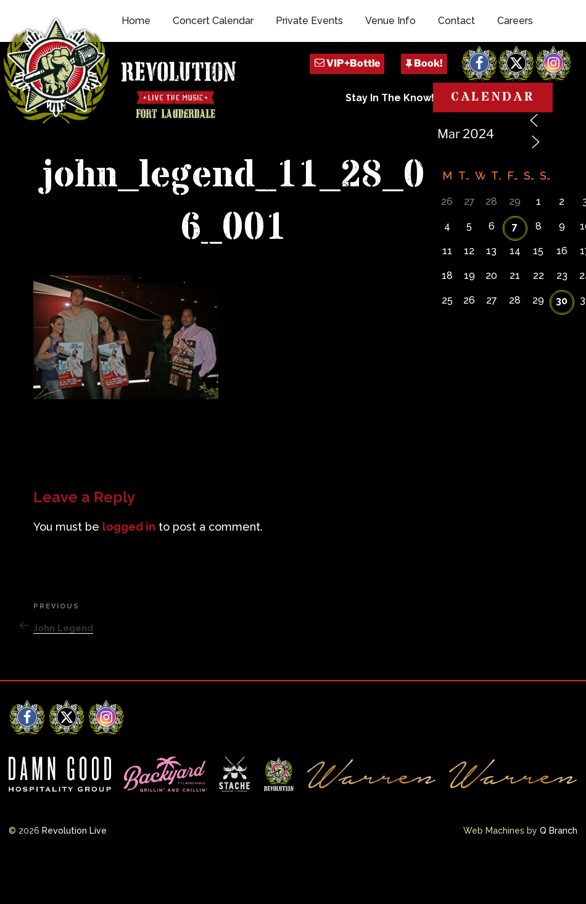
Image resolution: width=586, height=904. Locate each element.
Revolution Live (74, 872)
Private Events (309, 75)
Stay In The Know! (389, 153)
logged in (128, 569)
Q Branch (558, 872)
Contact (456, 75)
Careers (515, 75)
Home (136, 75)
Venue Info (390, 75)
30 (561, 343)
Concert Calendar (213, 75)
